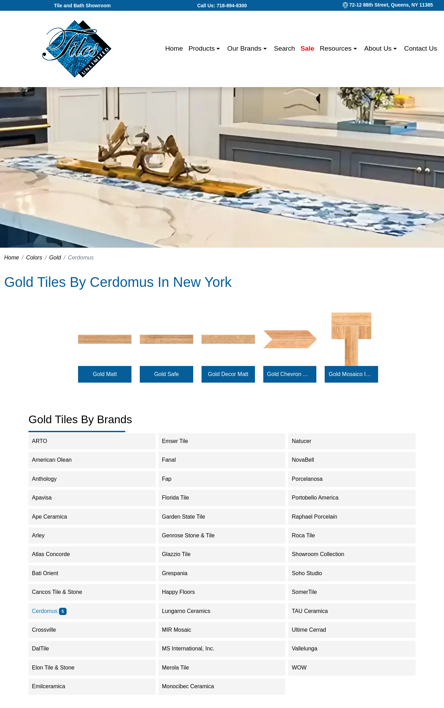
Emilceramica (53, 686)
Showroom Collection (324, 554)
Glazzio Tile (182, 554)
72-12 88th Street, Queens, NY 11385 (391, 5)
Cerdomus (49, 611)
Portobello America (320, 498)
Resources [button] (336, 48)
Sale (307, 48)
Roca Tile (308, 535)
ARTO (44, 441)
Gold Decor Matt (228, 374)
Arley (43, 535)
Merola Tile (180, 668)
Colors (34, 258)
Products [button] (202, 48)
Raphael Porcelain (319, 517)
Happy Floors (183, 592)
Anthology (49, 479)
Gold (55, 258)
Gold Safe (166, 374)
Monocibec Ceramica (192, 686)
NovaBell (307, 460)
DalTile (46, 648)
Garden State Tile (188, 517)
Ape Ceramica (55, 517)
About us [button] (378, 48)
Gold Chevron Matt (290, 374)
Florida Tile (180, 498)
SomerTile (309, 592)
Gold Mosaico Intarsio (351, 374)
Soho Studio (311, 573)
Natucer (306, 441)
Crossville (49, 630)
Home (174, 48)
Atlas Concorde (55, 554)
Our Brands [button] (245, 48)
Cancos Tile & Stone (61, 592)
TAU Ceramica (315, 611)
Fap (171, 479)
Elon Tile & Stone (58, 668)
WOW (304, 668)
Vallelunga (309, 648)
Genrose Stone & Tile (194, 535)
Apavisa (47, 498)
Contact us (420, 48)
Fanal (173, 460)
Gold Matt (105, 374)
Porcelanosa (312, 479)
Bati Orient (49, 573)
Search (284, 48)
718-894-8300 (231, 5)
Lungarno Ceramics (191, 611)
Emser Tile (179, 441)
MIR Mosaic (182, 630)
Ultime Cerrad (313, 630)
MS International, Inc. (192, 648)
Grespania (179, 573)
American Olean (56, 460)
